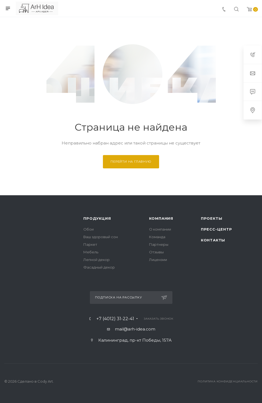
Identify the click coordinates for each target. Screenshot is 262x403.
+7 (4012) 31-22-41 (115, 319)
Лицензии (158, 259)
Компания (161, 218)
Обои (88, 229)
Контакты (213, 240)
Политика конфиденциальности (228, 381)
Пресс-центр (216, 229)
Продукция (97, 218)
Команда (157, 237)
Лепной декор (96, 259)
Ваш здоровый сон (100, 237)
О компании (160, 229)
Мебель (90, 252)
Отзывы (156, 252)
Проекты (211, 218)
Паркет (90, 244)
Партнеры (158, 244)
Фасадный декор (99, 267)
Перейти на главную (131, 161)
